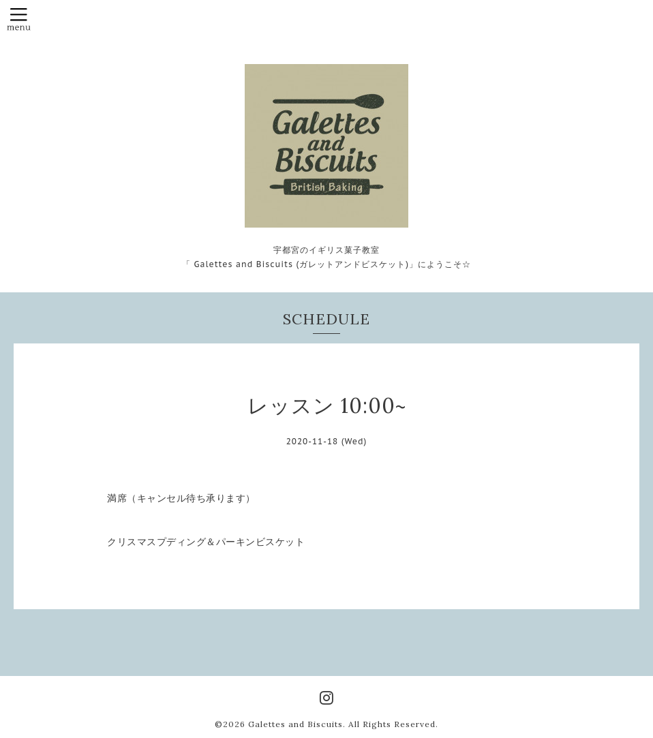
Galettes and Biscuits (295, 724)
